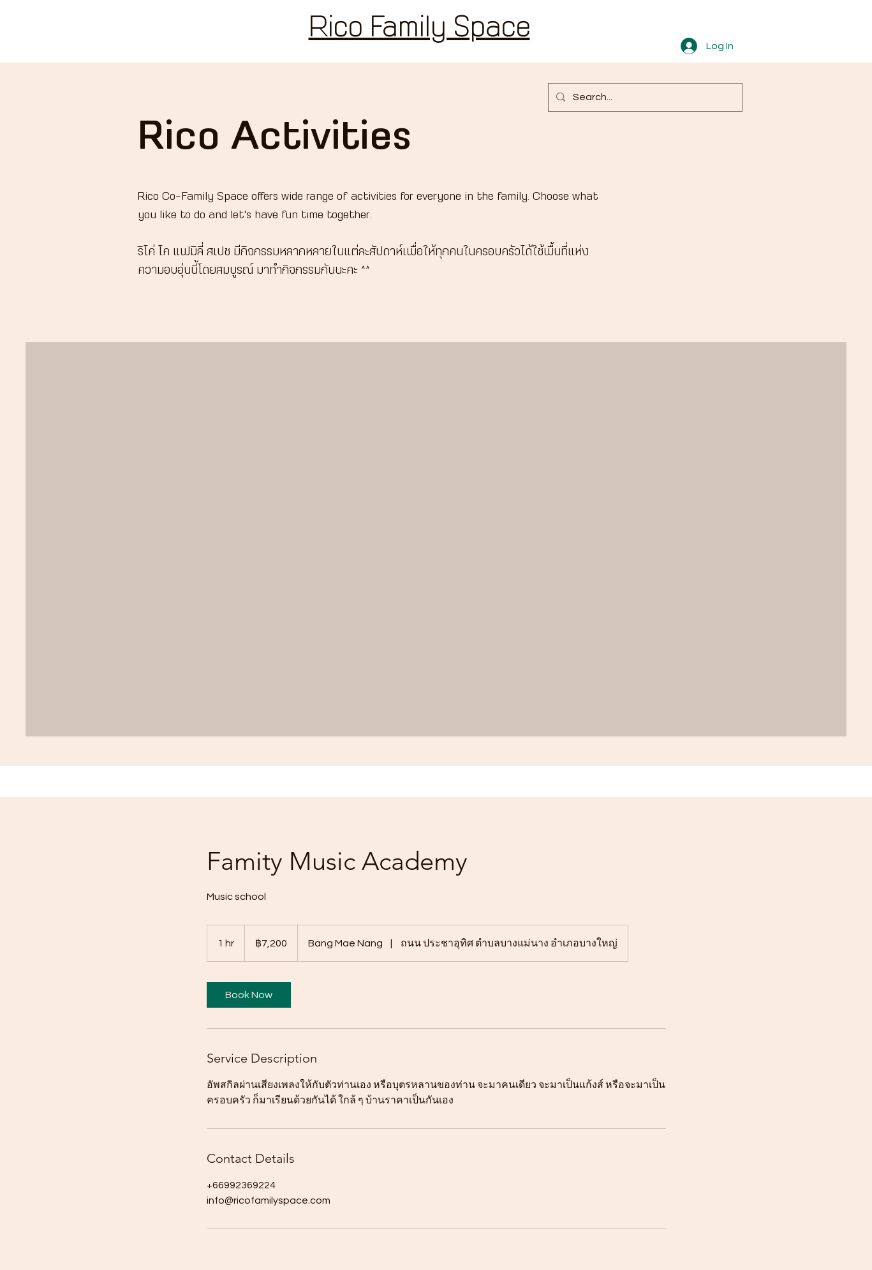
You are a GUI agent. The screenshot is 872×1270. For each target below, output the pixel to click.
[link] (249, 995)
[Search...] (644, 97)
